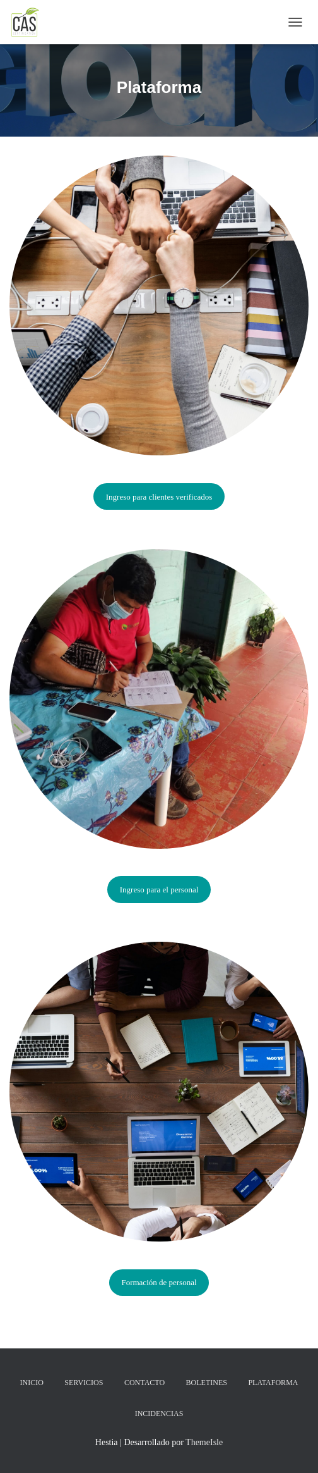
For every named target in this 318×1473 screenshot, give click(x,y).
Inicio (32, 1382)
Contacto (144, 1382)
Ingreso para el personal (159, 889)
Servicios (83, 1382)
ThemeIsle (204, 1442)
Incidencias (159, 1413)
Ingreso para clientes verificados (159, 497)
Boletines (206, 1382)
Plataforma (273, 1382)
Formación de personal (158, 1282)
